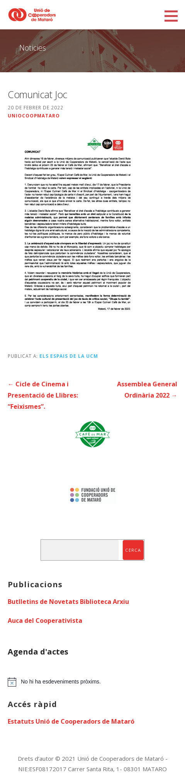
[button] (174, 16)
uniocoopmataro (34, 115)
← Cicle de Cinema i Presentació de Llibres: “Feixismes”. (43, 395)
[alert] (92, 682)
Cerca (133, 550)
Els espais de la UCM (68, 356)
